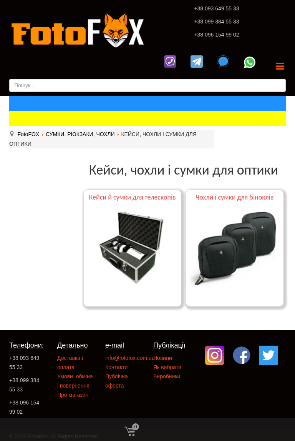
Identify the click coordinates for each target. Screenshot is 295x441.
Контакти (116, 367)
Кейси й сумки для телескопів (132, 197)
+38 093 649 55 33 (216, 8)
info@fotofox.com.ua (130, 358)
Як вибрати (167, 367)
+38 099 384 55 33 (216, 21)
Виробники (166, 376)
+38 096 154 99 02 (216, 35)
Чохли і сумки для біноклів (234, 197)
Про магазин (72, 395)
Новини (162, 358)
